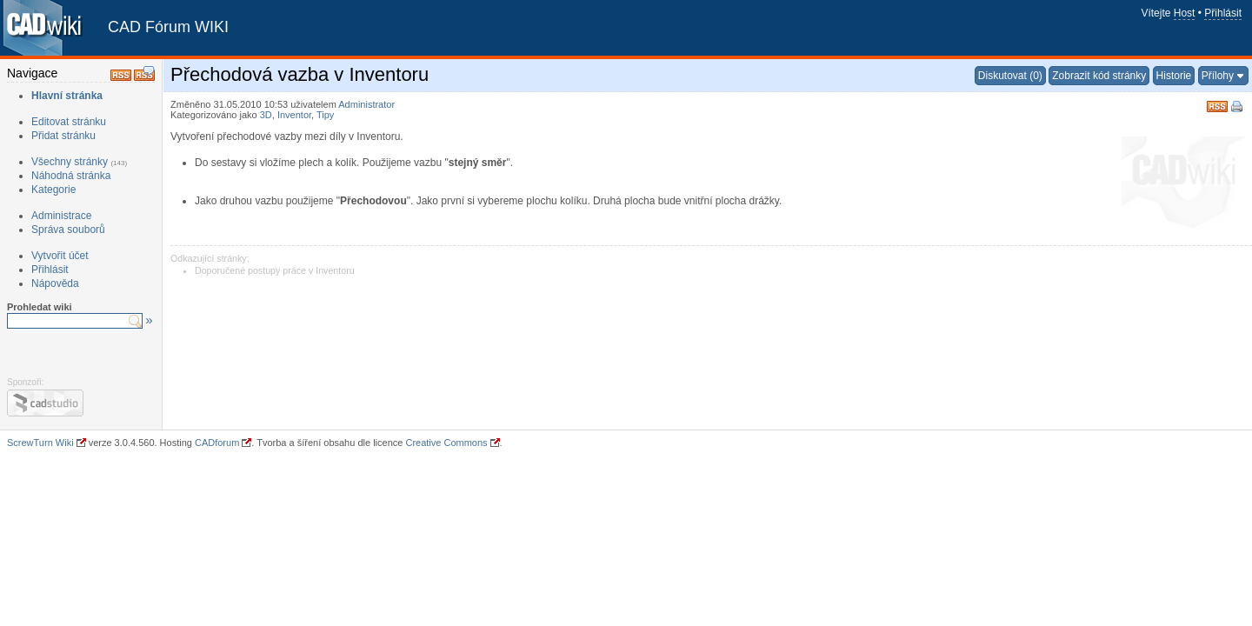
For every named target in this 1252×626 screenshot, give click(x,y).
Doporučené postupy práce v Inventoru (275, 270)
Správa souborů (68, 229)
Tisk (1238, 108)
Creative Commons (446, 442)
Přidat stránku (63, 136)
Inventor (294, 115)
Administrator (366, 104)
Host (1184, 13)
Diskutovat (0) (1010, 76)
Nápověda (55, 283)
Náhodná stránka (70, 176)
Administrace (61, 216)
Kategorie (53, 189)
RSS (1217, 104)
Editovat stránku (68, 122)
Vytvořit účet (60, 256)
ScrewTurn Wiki (40, 442)
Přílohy (1218, 76)
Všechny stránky (69, 162)
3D (266, 115)
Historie (1174, 76)
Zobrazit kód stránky (1099, 76)
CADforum (217, 442)
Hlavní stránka (67, 96)
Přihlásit (1223, 13)
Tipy (325, 115)
